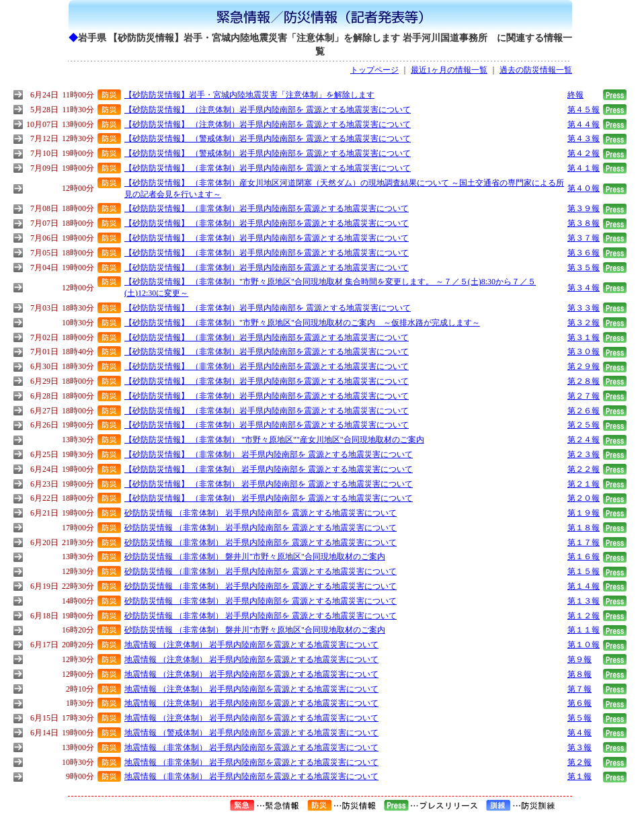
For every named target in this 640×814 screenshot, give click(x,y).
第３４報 (583, 287)
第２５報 (583, 425)
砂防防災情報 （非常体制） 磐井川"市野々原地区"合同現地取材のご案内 (254, 556)
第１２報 (583, 615)
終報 (575, 94)
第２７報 (583, 396)
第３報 (579, 747)
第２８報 (583, 381)
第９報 (579, 659)
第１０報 (583, 644)
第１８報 (583, 527)
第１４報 (583, 586)
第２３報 (583, 454)
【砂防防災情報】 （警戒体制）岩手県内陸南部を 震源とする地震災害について (267, 138)
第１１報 (583, 630)
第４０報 (583, 188)
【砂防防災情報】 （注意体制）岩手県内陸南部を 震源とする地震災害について (267, 109)
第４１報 (583, 168)
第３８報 (583, 223)
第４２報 (583, 153)
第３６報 (583, 252)
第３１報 (583, 337)
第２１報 (583, 484)
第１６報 (583, 556)
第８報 (579, 674)
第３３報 (583, 308)
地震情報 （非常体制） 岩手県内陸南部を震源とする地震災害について (251, 747)
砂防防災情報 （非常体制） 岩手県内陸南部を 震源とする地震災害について (260, 513)
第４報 (579, 732)
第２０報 (583, 498)
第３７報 (583, 238)
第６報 (579, 703)
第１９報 (583, 513)
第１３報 (583, 601)
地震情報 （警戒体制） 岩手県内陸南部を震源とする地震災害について (251, 732)
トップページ (374, 70)
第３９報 (583, 208)
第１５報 (583, 571)
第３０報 (583, 351)
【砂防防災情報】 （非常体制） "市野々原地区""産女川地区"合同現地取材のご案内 (274, 439)
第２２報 (583, 469)
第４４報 (583, 124)
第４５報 (583, 109)
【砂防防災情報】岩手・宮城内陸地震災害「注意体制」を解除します (249, 94)
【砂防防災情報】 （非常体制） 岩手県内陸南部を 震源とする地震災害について (268, 454)
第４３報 (583, 138)
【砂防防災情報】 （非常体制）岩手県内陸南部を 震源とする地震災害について (267, 168)
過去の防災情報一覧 (535, 70)
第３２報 (583, 322)
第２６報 (583, 410)
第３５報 (583, 267)
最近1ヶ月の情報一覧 (449, 70)
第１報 (579, 776)
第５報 (579, 718)
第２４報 (583, 439)
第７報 (579, 689)
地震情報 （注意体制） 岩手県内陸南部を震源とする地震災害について (251, 644)
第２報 (579, 762)
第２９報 (583, 366)
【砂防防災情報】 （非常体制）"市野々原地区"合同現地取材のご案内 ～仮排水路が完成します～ (302, 322)
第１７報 (583, 542)
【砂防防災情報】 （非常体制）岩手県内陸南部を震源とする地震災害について (266, 208)
